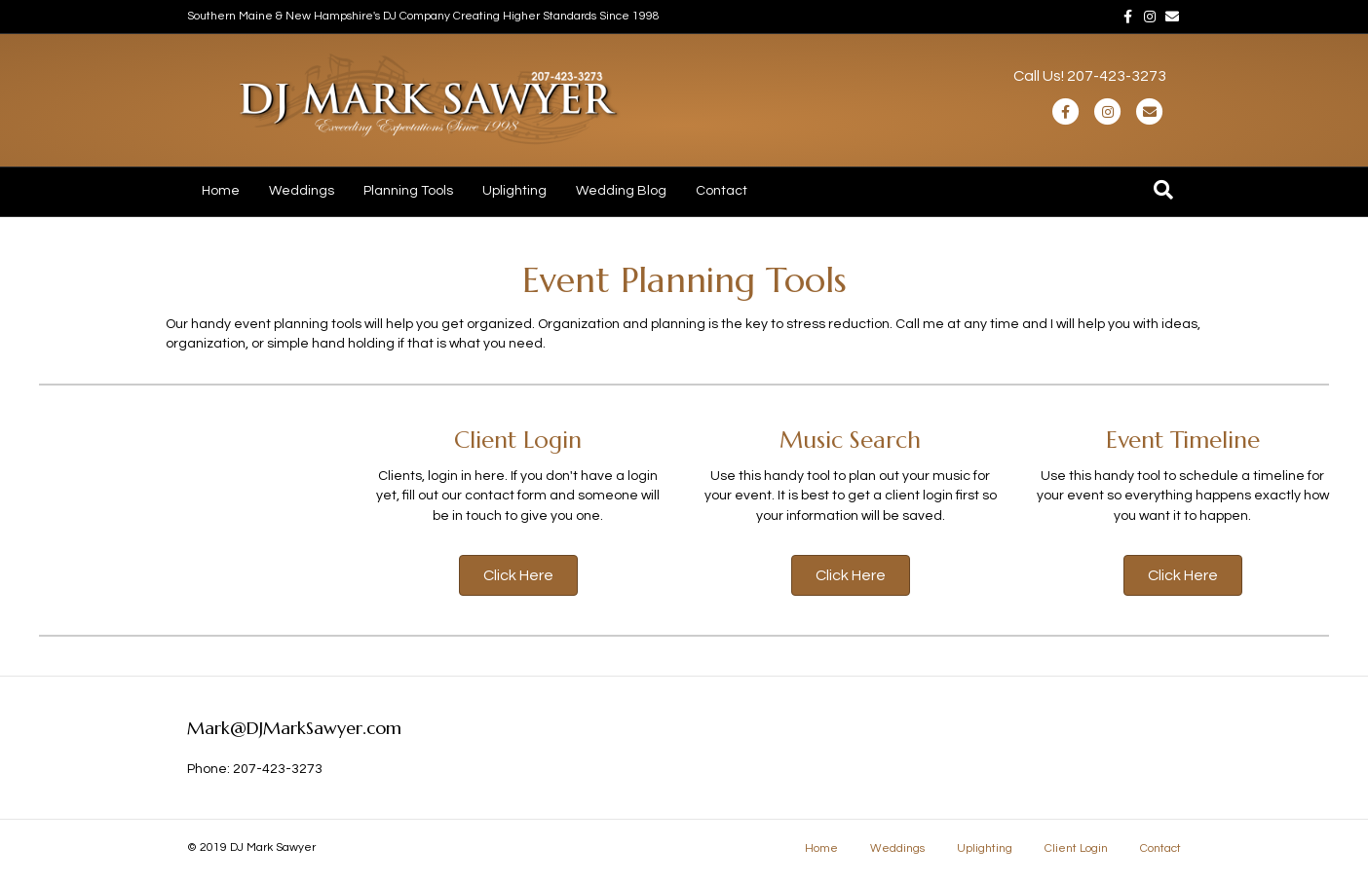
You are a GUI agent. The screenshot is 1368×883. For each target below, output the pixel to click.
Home (221, 191)
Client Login (1076, 848)
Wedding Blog (621, 191)
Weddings (301, 191)
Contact (721, 191)
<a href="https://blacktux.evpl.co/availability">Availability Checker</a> (151, 505)
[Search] (1163, 189)
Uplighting (514, 191)
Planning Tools (408, 191)
